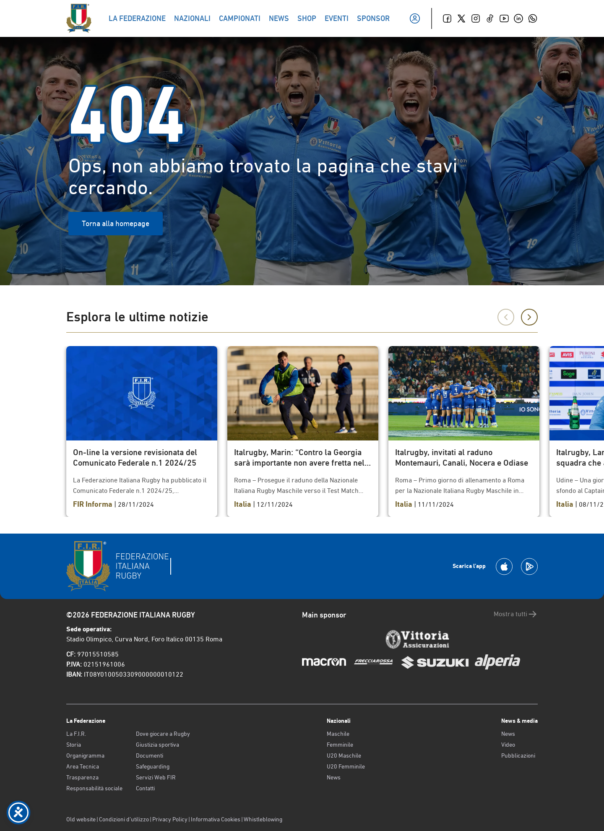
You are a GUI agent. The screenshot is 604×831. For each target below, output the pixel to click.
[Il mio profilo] (415, 18)
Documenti (149, 755)
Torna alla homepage (115, 223)
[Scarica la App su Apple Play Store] (504, 566)
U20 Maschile (344, 755)
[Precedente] (505, 317)
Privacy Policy (169, 819)
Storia (73, 744)
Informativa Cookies (215, 819)
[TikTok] (490, 18)
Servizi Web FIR (156, 777)
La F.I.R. (76, 733)
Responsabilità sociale (94, 788)
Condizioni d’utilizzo (124, 819)
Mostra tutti (516, 614)
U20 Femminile (346, 766)
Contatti (145, 788)
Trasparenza (82, 777)
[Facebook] (447, 18)
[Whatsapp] (533, 18)
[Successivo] (529, 317)
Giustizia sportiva (157, 744)
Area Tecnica (82, 766)
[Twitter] (461, 18)
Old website (81, 819)
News (334, 777)
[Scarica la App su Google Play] (529, 566)
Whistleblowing (263, 819)
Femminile (340, 744)
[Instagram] (476, 18)
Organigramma (85, 755)
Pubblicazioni (518, 755)
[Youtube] (504, 18)
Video (508, 744)
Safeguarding (152, 766)
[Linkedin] (518, 18)
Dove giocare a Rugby (163, 733)
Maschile (338, 733)
